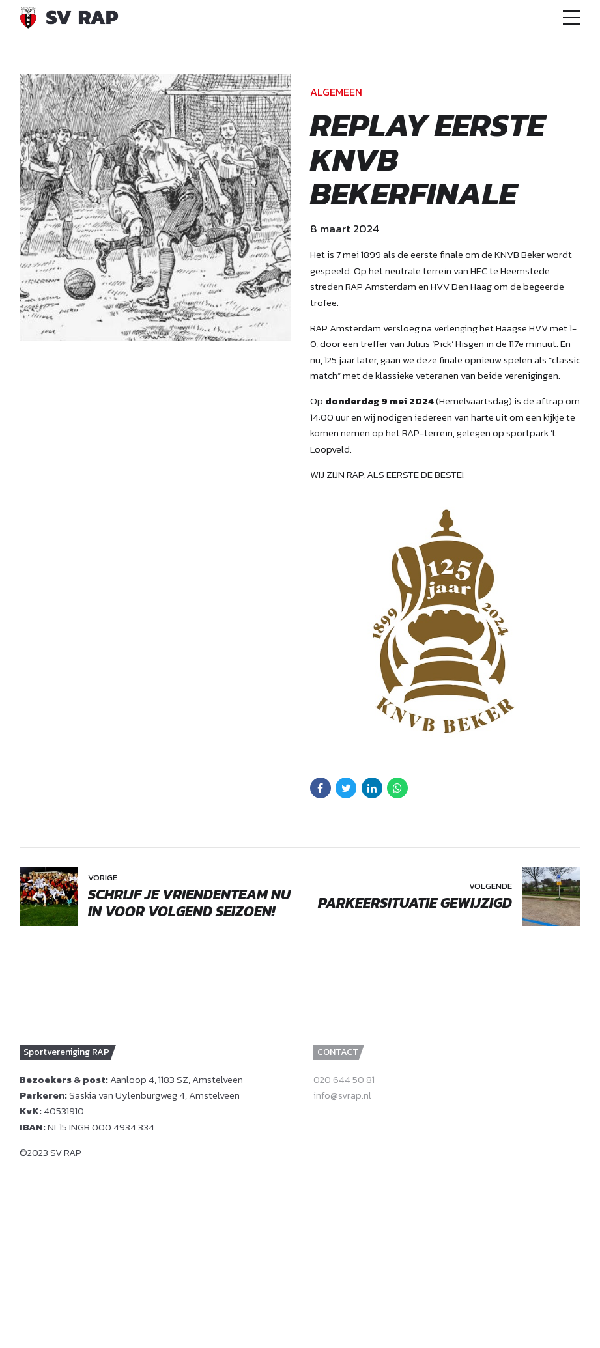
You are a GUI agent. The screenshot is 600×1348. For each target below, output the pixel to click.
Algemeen (336, 92)
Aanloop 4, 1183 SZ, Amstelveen (176, 1079)
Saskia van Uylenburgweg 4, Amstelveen (154, 1095)
